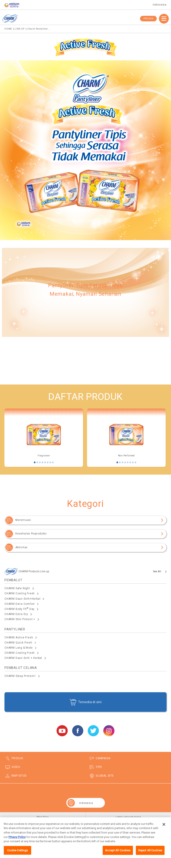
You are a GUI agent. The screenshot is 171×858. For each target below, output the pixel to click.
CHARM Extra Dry (16, 614)
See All (157, 571)
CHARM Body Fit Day (19, 609)
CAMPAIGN (103, 758)
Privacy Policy (17, 842)
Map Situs (43, 817)
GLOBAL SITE (105, 775)
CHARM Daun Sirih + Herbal (23, 658)
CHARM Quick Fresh (18, 642)
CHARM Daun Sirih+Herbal (22, 598)
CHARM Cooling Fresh (19, 593)
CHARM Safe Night (17, 588)
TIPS (99, 767)
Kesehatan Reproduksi (31, 533)
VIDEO (16, 767)
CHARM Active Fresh (18, 637)
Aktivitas (21, 547)
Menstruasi (23, 520)
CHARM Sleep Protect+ (20, 676)
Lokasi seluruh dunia (128, 817)
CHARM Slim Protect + (19, 619)
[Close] (164, 829)
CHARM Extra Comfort (19, 603)
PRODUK (148, 18)
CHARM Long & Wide (18, 647)
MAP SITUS (19, 775)
